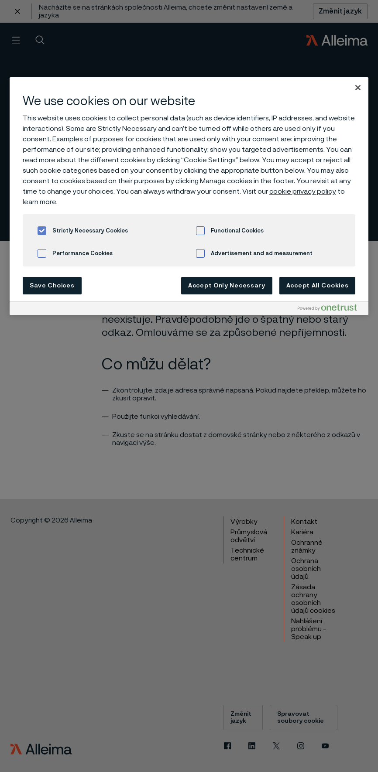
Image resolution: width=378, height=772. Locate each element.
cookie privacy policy (302, 191)
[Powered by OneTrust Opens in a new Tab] (331, 309)
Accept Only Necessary (226, 286)
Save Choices (52, 286)
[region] (189, 196)
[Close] (358, 87)
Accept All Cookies (317, 286)
